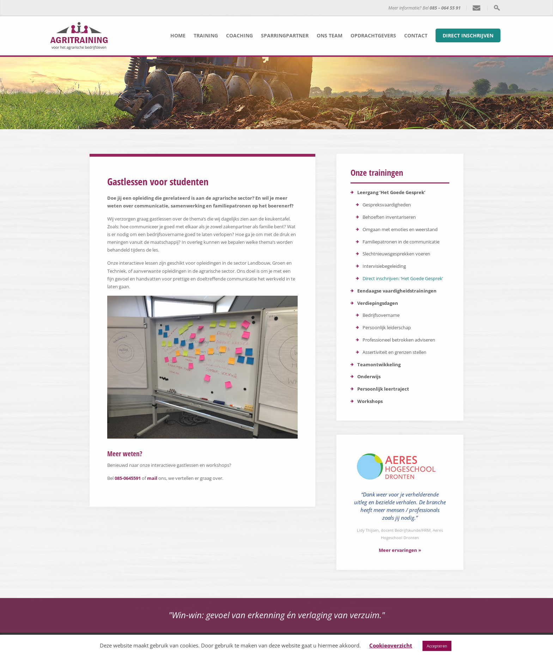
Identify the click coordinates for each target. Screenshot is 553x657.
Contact (415, 35)
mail (152, 478)
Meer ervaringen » (400, 550)
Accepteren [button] (437, 646)
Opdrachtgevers (373, 35)
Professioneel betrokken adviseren (399, 340)
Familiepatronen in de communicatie (401, 242)
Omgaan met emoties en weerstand (400, 229)
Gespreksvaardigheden (387, 204)
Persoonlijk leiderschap (387, 327)
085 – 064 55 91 (445, 8)
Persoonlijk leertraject (383, 389)
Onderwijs (369, 376)
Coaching (239, 35)
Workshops (370, 401)
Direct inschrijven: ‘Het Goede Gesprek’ (403, 278)
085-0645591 (128, 478)
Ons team (329, 35)
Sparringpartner (285, 35)
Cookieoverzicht (390, 645)
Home (178, 35)
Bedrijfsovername (381, 315)
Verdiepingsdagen (377, 303)
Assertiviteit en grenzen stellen (394, 352)
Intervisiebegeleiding (384, 266)
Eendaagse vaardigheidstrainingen (397, 291)
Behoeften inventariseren (389, 217)
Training (206, 35)
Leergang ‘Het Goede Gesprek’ (391, 192)
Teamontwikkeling (379, 364)
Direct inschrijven (468, 35)
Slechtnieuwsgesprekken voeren (396, 254)
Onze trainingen (377, 172)
